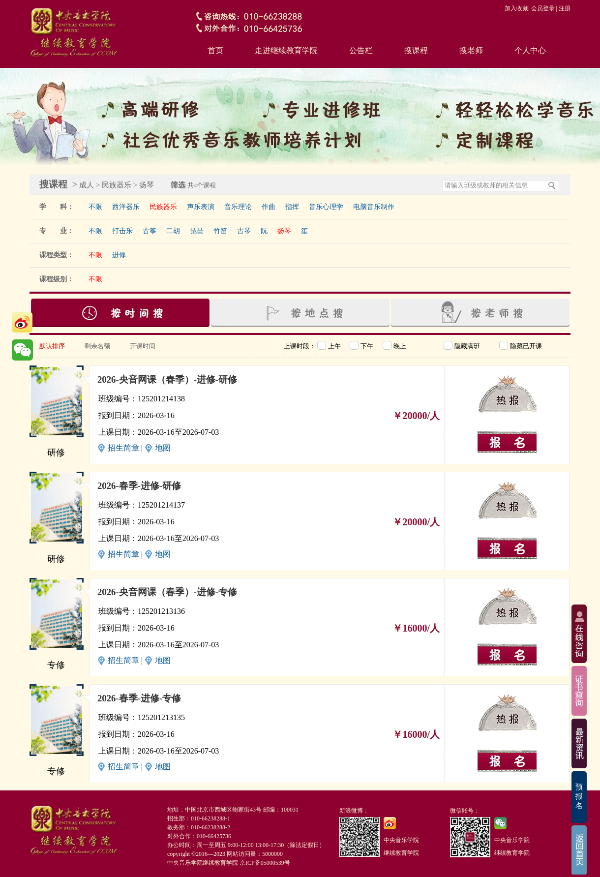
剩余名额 (97, 346)
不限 (95, 207)
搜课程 (416, 50)
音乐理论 (238, 207)
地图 (163, 448)
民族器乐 (163, 207)
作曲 (268, 207)
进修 (119, 255)
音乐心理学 (326, 207)
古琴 (244, 231)
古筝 (149, 231)
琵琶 (197, 231)
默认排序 (52, 346)
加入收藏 (516, 8)
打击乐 (122, 231)
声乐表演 (200, 207)
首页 (215, 50)
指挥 (292, 207)
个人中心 (530, 50)
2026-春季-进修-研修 (139, 486)
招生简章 (123, 448)
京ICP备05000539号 (265, 862)
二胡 (173, 231)
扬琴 (284, 231)
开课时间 (142, 346)
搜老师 (471, 50)
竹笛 (220, 231)
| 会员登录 (541, 8)
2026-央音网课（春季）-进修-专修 (167, 592)
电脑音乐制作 (373, 207)
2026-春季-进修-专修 (139, 698)
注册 (564, 8)
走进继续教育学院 (286, 50)
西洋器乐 (126, 207)
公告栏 (361, 50)
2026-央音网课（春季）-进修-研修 (167, 379)
